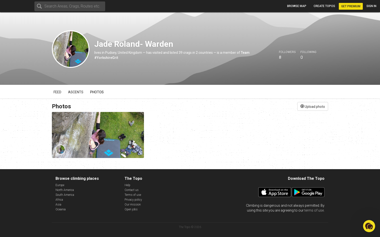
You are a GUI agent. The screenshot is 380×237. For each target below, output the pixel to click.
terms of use (314, 210)
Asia (58, 204)
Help (127, 185)
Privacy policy (133, 199)
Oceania (60, 209)
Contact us (132, 190)
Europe (59, 185)
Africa (59, 199)
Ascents (75, 92)
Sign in (371, 6)
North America (64, 190)
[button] (369, 226)
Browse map (296, 6)
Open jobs (131, 209)
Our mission (133, 204)
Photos (97, 92)
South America (64, 195)
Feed (57, 92)
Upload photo (313, 106)
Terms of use (133, 195)
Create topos (324, 6)
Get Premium (350, 6)
